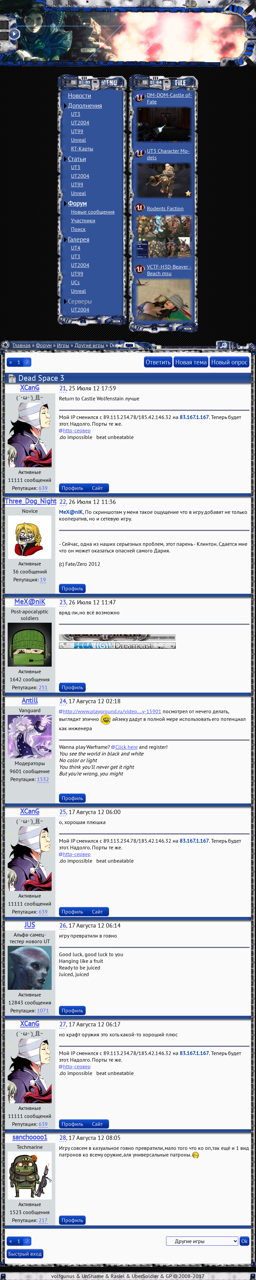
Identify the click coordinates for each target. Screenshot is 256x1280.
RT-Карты (82, 148)
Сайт (97, 488)
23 (62, 602)
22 (62, 502)
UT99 (77, 131)
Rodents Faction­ (165, 208)
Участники (83, 220)
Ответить (158, 362)
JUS (30, 924)
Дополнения (85, 105)
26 (62, 925)
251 (43, 687)
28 (62, 1138)
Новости (79, 96)
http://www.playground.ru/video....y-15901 (112, 711)
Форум (77, 203)
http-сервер (77, 430)
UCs (75, 282)
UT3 (75, 113)
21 (62, 388)
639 (43, 488)
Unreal (78, 139)
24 (62, 701)
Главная (22, 345)
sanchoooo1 (29, 1137)
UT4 (75, 247)
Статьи (77, 159)
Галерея (78, 239)
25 (62, 812)
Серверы (80, 301)
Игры (63, 345)
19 (43, 579)
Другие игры (89, 345)
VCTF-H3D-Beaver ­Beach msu (169, 270)
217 (43, 1220)
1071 (43, 1010)
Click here (126, 747)
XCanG (29, 387)
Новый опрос (229, 362)
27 (62, 1024)
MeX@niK (29, 601)
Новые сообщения (93, 211)
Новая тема (191, 362)
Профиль (72, 488)
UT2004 (80, 122)
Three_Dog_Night (30, 501)
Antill (30, 700)
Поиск (78, 229)
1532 (43, 779)
